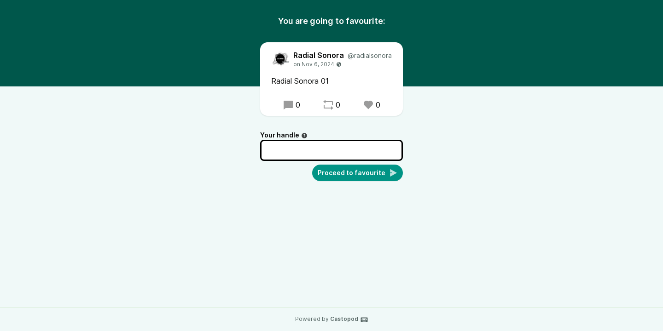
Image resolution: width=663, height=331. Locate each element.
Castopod (349, 319)
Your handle (284, 135)
